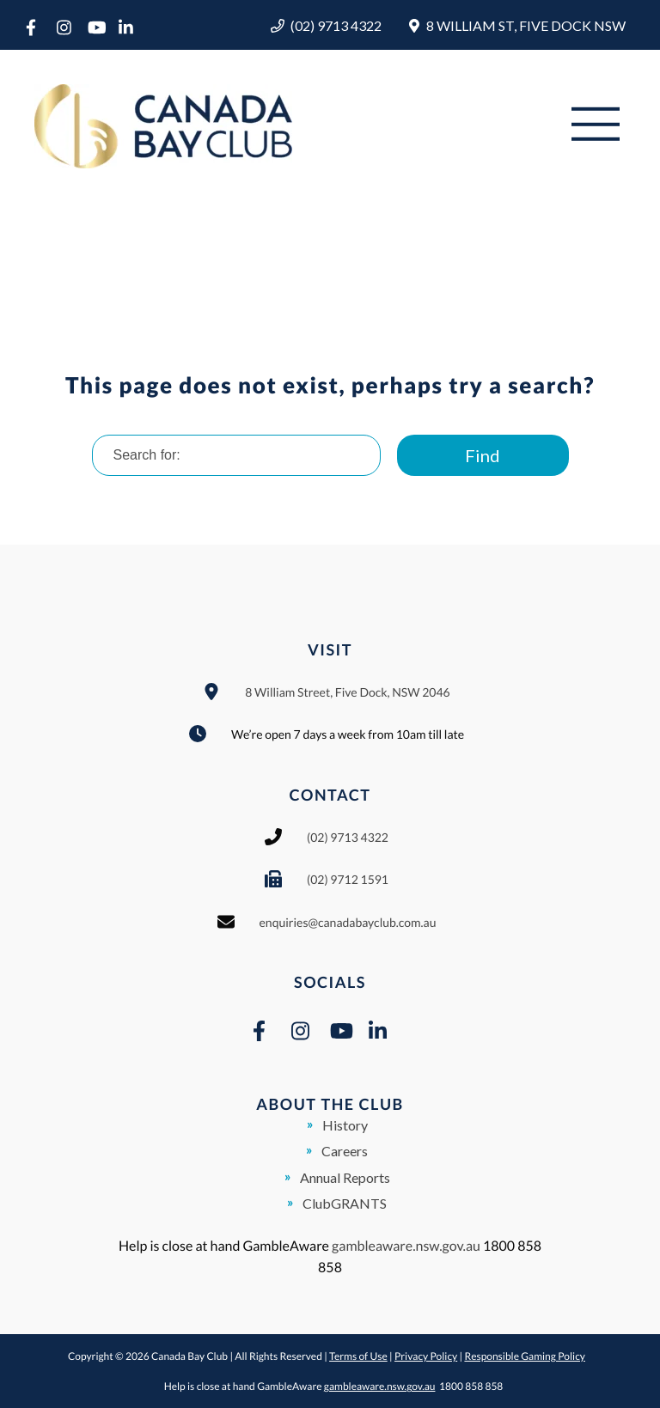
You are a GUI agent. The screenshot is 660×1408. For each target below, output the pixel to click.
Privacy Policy (425, 1356)
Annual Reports (345, 1177)
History (345, 1125)
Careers (344, 1151)
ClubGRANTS (344, 1203)
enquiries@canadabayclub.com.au (348, 922)
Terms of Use (358, 1356)
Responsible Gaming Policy (524, 1356)
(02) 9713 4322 (336, 25)
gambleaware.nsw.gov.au (406, 1246)
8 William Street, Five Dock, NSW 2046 (347, 692)
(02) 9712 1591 (347, 879)
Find (482, 455)
